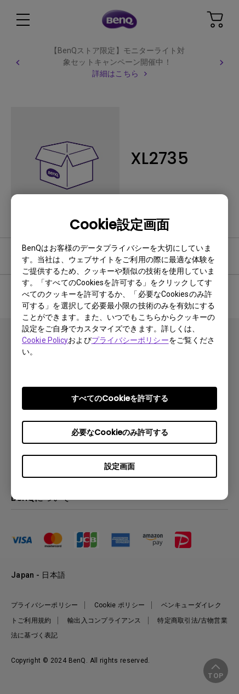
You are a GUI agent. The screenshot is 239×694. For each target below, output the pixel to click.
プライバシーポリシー (130, 340)
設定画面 (119, 466)
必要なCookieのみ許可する (119, 432)
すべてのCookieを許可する (119, 398)
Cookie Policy (45, 340)
